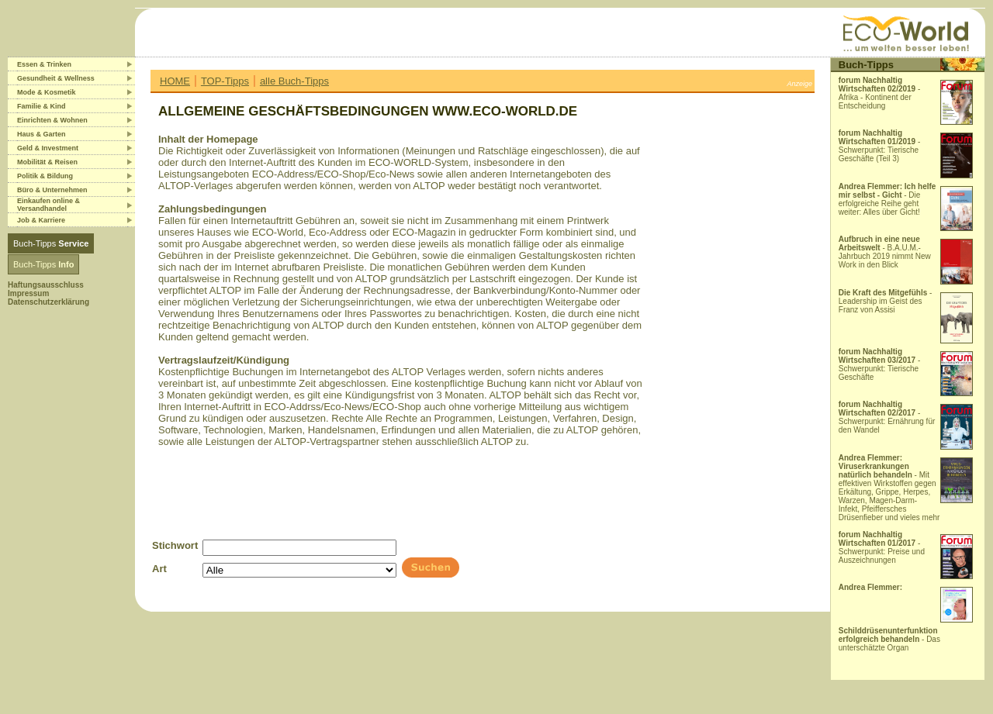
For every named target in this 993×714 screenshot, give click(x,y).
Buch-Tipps (50, 243)
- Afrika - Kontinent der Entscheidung (880, 93)
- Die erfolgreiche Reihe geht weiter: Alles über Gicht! (887, 199)
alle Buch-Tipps (294, 81)
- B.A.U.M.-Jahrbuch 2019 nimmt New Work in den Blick (885, 252)
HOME (175, 81)
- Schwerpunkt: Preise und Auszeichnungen (882, 547)
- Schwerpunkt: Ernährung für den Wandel (887, 417)
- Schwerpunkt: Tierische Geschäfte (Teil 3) (880, 146)
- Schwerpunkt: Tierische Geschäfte (880, 364)
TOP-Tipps (225, 81)
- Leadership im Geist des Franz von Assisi (885, 301)
